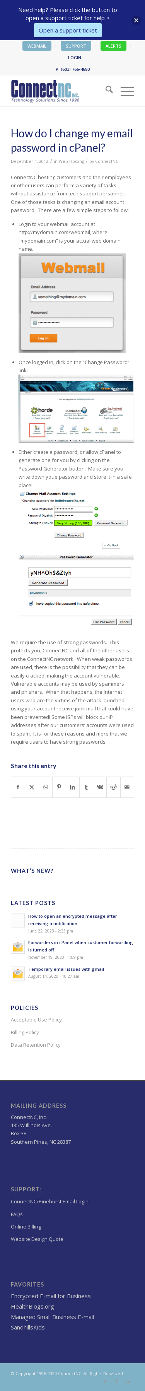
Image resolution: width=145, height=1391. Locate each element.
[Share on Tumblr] (86, 787)
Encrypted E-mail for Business (51, 1296)
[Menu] (123, 90)
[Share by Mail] (127, 787)
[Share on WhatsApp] (45, 787)
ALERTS (113, 46)
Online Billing (26, 1226)
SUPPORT (76, 46)
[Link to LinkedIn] (128, 1381)
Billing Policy (25, 1032)
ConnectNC (106, 161)
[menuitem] (37, 46)
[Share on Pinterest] (59, 787)
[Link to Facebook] (117, 1381)
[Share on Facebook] (18, 787)
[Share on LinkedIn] (72, 787)
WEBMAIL (36, 46)
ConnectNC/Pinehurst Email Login (50, 1201)
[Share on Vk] (99, 787)
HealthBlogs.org (32, 1306)
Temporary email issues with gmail (66, 969)
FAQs (17, 1214)
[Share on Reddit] (113, 787)
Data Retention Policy (36, 1044)
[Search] (105, 90)
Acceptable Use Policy (36, 1019)
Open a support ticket (68, 30)
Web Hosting (71, 161)
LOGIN (74, 57)
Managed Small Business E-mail (52, 1317)
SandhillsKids (28, 1327)
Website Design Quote (37, 1238)
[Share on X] (31, 787)
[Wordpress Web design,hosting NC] (60, 90)
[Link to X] (105, 1381)
